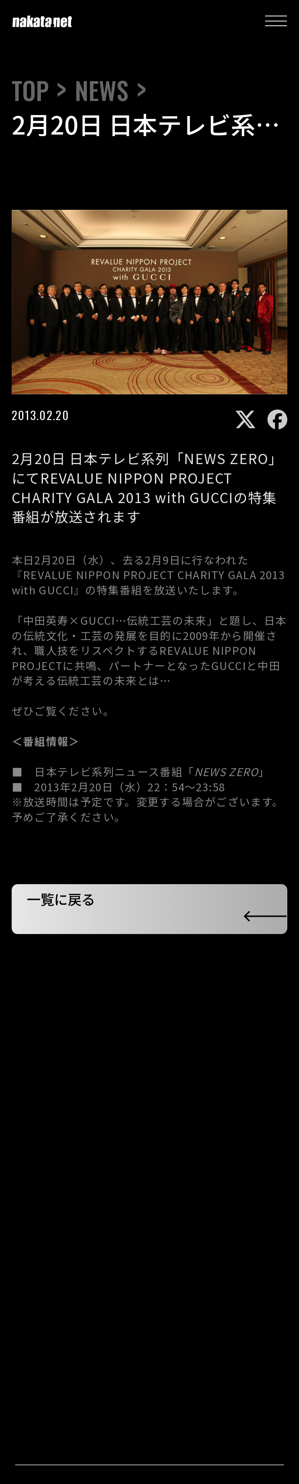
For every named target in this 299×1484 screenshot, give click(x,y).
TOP (30, 90)
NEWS (101, 90)
